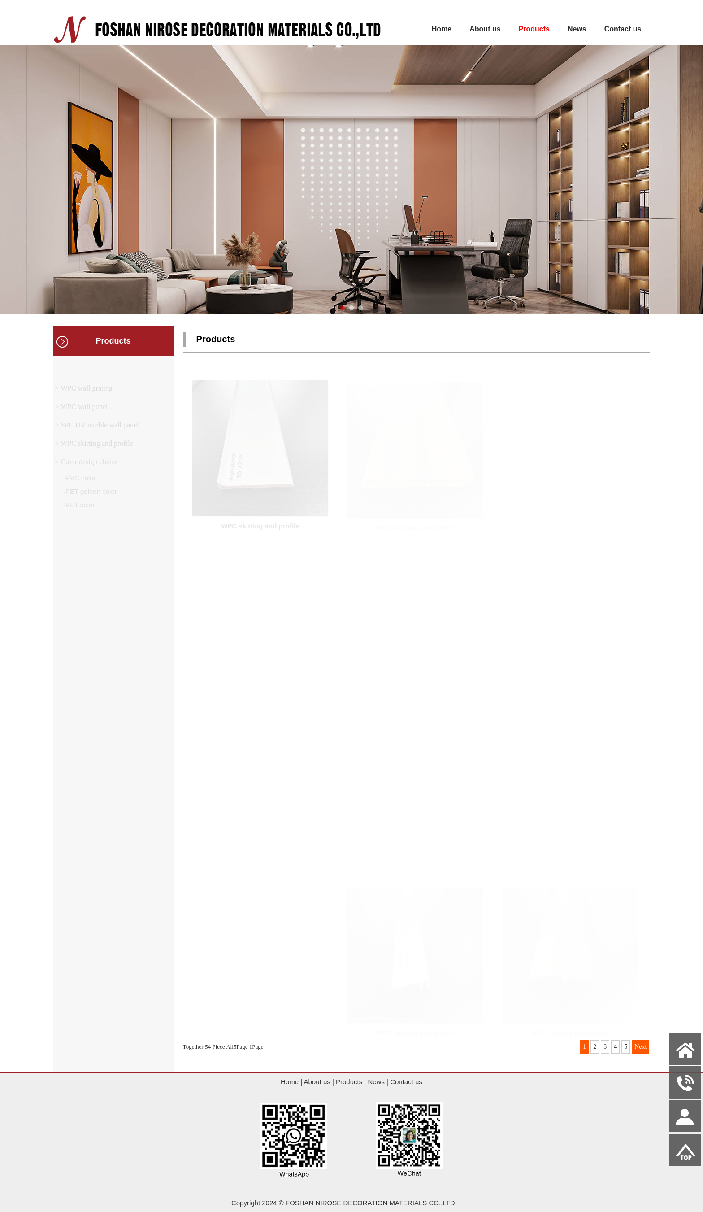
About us (484, 29)
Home (441, 29)
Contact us (623, 29)
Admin (14, 1205)
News (577, 29)
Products (534, 29)
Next (640, 1046)
